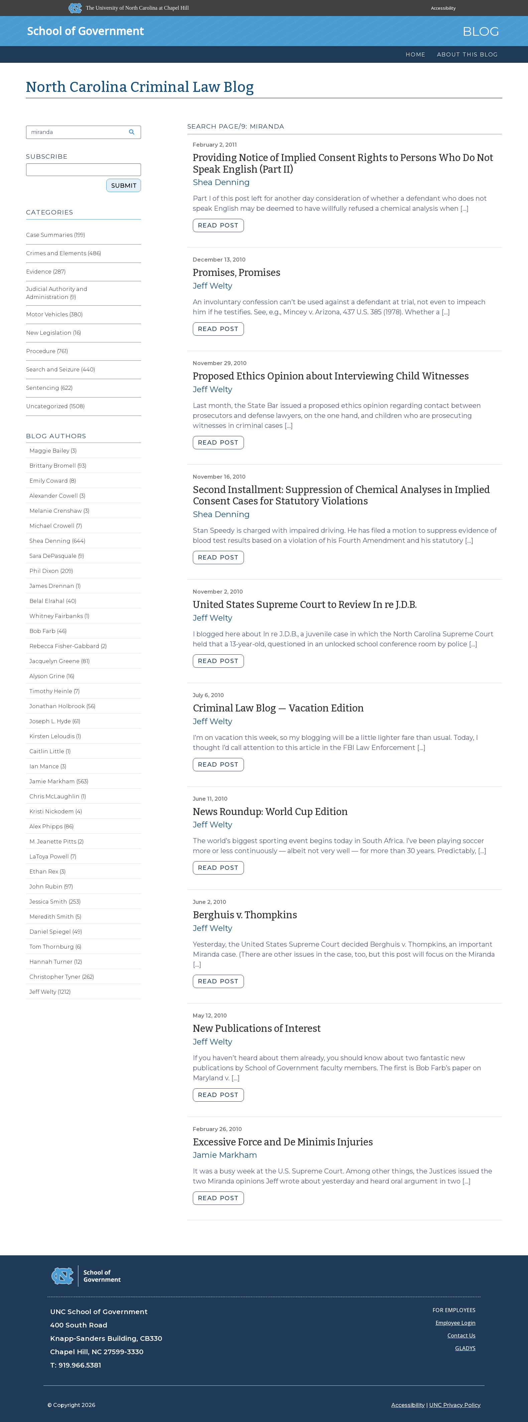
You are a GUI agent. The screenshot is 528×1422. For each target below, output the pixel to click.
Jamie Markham (225, 1155)
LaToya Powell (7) (53, 856)
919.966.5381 (79, 1365)
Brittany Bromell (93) (58, 466)
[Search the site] (129, 132)
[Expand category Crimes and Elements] (135, 254)
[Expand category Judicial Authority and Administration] (135, 293)
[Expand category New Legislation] (135, 333)
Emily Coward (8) (52, 481)
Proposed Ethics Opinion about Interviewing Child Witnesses (331, 376)
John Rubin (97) (51, 887)
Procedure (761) (47, 351)
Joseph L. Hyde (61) (55, 721)
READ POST (218, 225)
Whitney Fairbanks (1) (59, 616)
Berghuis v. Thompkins (245, 915)
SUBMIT (124, 185)
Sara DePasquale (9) (56, 556)
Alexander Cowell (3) (57, 496)
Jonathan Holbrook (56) (62, 706)
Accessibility (443, 8)
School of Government (85, 31)
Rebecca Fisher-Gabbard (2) (68, 646)
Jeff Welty (212, 286)
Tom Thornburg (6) (55, 947)
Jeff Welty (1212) (50, 992)
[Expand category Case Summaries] (135, 235)
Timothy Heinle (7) (54, 691)
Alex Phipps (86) (51, 826)
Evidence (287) (46, 272)
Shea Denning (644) (57, 541)
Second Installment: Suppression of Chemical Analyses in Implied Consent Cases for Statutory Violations (341, 495)
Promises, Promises (236, 273)
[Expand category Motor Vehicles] (135, 315)
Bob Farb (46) (48, 631)
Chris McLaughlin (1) (57, 796)
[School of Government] (86, 1275)
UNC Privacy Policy (455, 1405)
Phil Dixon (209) (51, 571)
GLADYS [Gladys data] (465, 1348)
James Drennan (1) (55, 586)
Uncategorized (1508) (55, 406)
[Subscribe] (83, 169)
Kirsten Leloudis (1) (55, 736)
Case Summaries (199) (55, 235)
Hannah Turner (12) (55, 962)
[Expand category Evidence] (135, 272)
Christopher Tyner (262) (61, 977)
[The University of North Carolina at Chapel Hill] (129, 8)
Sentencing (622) (49, 388)
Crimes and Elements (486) (63, 253)
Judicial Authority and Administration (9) (56, 293)
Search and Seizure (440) (60, 369)
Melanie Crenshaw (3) (59, 511)
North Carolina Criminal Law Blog (140, 87)
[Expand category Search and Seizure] (135, 370)
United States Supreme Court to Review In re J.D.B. (305, 605)
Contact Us (461, 1335)
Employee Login (455, 1322)
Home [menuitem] (416, 54)
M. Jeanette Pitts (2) (56, 841)
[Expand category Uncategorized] (135, 407)
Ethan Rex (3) (47, 871)
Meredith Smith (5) (55, 917)
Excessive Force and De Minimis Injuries (283, 1142)
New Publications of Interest (257, 1029)
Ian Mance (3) (48, 766)
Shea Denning (221, 182)
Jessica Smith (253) (55, 902)
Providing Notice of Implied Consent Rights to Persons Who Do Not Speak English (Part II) (343, 163)
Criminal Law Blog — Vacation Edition (278, 708)
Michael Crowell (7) (55, 526)
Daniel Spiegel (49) (55, 932)
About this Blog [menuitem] (467, 54)
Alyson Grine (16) (52, 676)
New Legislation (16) (53, 333)
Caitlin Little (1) (50, 751)
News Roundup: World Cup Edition (270, 812)
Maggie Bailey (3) (53, 451)
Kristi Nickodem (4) (55, 811)
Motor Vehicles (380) (54, 314)
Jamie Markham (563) (59, 781)
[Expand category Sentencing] (135, 388)
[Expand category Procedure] (135, 351)
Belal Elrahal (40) (53, 601)
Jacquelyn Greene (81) (59, 661)
